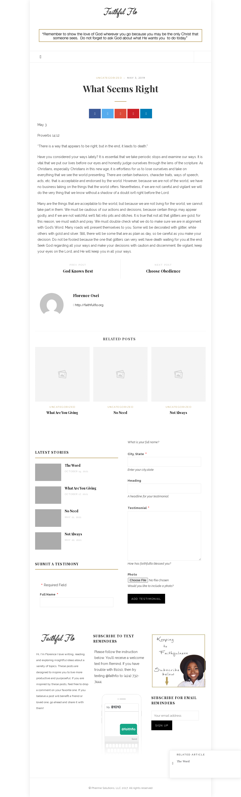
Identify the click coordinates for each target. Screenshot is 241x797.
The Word (72, 465)
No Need (120, 412)
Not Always (178, 412)
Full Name (48, 594)
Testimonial (137, 508)
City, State (136, 454)
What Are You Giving (62, 412)
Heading (134, 480)
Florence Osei (86, 295)
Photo (132, 574)
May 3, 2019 (136, 77)
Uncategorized (109, 77)
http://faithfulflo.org (89, 305)
